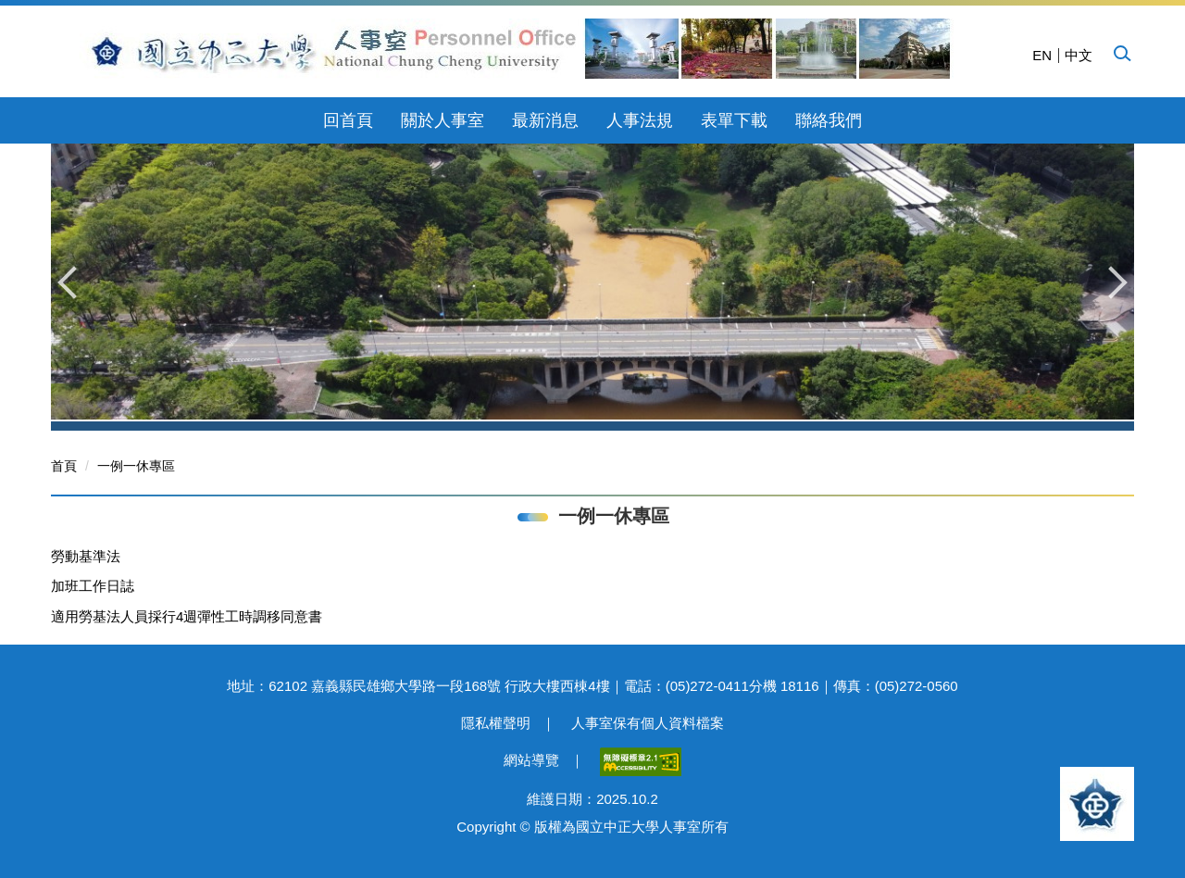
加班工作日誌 (92, 586)
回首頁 (348, 120)
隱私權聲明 (495, 723)
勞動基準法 (85, 556)
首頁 (64, 465)
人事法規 (639, 120)
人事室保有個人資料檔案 (647, 723)
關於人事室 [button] (442, 120)
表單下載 (734, 120)
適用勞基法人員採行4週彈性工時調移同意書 (186, 616)
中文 (1078, 55)
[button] (1121, 53)
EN (1042, 55)
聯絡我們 (828, 120)
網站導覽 (531, 760)
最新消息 (545, 120)
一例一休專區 (136, 465)
